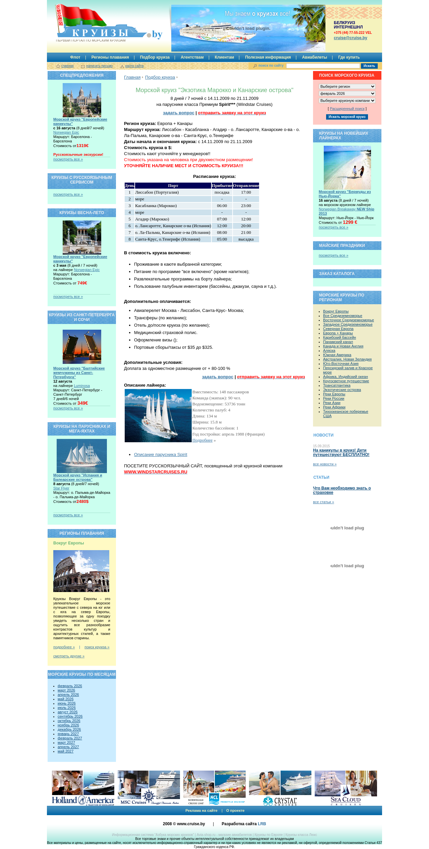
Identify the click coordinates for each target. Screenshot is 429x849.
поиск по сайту (271, 65)
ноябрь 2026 (68, 725)
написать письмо (99, 66)
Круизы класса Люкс (301, 835)
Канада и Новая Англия (343, 346)
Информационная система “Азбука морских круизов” (153, 835)
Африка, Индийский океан (345, 377)
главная (67, 66)
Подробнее (202, 440)
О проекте (235, 810)
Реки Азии (332, 403)
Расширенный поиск (347, 109)
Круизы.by (90, 23)
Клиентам (224, 57)
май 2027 (65, 751)
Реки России (333, 398)
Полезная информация (268, 57)
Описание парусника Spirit (160, 454)
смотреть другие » (68, 656)
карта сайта (134, 66)
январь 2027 (68, 734)
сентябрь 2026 (70, 716)
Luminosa (82, 386)
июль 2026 (67, 708)
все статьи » (323, 502)
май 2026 (65, 699)
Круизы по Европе (268, 835)
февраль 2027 (70, 738)
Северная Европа (338, 329)
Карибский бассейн (339, 337)
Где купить (349, 57)
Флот (75, 57)
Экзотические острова (342, 390)
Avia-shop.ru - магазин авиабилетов (224, 835)
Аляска (329, 350)
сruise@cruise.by (350, 38)
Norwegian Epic (66, 132)
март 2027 (66, 742)
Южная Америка (337, 355)
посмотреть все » (68, 159)
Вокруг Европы (336, 311)
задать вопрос (178, 112)
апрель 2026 (68, 695)
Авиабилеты (314, 57)
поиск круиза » (96, 647)
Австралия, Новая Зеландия (347, 359)
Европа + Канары (338, 333)
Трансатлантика (337, 385)
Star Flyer (61, 488)
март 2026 (66, 690)
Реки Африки (334, 407)
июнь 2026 (67, 703)
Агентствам (192, 57)
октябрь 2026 (69, 721)
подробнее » (64, 647)
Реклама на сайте (201, 810)
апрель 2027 (68, 747)
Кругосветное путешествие (346, 381)
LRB (262, 824)
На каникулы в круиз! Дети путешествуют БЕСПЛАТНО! (341, 452)
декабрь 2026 (69, 729)
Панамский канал (338, 342)
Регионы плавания (110, 57)
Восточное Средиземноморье (348, 320)
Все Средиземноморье (342, 316)
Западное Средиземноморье (348, 324)
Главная (132, 77)
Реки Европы (334, 394)
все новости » (324, 464)
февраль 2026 (70, 686)
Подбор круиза (155, 57)
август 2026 (67, 712)
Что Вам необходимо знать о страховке (342, 490)
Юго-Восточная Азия (341, 364)
